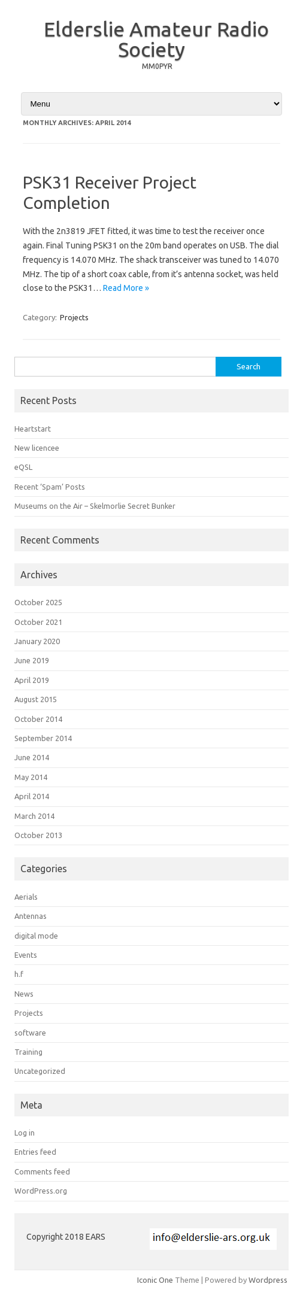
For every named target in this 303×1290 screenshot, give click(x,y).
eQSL (23, 467)
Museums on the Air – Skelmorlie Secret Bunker (94, 506)
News (24, 993)
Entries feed (35, 1152)
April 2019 (31, 680)
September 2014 (43, 738)
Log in (24, 1132)
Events (25, 955)
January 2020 (37, 641)
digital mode (36, 935)
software (30, 1032)
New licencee (36, 448)
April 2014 (31, 796)
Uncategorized (39, 1071)
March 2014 (34, 816)
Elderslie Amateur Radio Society (156, 38)
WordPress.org (40, 1190)
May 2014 (30, 777)
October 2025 (38, 602)
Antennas (30, 916)
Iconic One (155, 1280)
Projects (74, 317)
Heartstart (32, 428)
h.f (18, 974)
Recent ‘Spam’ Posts (49, 486)
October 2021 (38, 622)
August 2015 (35, 699)
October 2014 (38, 719)
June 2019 (31, 660)
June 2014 (31, 757)
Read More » (126, 288)
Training (28, 1052)
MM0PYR (157, 66)
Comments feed (42, 1171)
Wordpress (268, 1280)
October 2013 (38, 835)
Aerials (26, 897)
